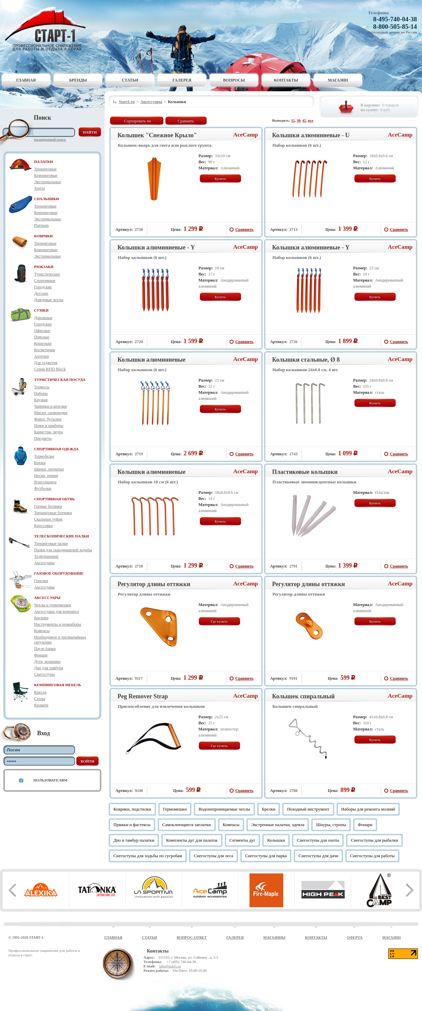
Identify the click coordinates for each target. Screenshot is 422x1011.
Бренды (78, 80)
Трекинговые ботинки (53, 512)
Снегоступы (44, 674)
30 (298, 120)
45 (304, 120)
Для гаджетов (45, 362)
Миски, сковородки (51, 412)
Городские (43, 287)
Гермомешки (175, 809)
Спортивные (44, 280)
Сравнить (186, 121)
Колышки (276, 840)
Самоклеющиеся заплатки (186, 824)
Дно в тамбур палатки (133, 840)
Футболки (42, 488)
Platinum (41, 225)
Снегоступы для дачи (318, 855)
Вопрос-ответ (192, 937)
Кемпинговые (45, 175)
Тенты (39, 188)
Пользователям (50, 780)
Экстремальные (47, 181)
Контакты (286, 80)
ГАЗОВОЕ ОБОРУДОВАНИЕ (59, 573)
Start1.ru (127, 101)
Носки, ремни (46, 475)
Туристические (47, 274)
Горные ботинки (48, 506)
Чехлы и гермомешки (52, 605)
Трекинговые (45, 169)
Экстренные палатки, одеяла (277, 824)
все (310, 120)
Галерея (182, 80)
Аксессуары (44, 562)
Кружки (41, 400)
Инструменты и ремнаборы (57, 624)
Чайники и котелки (50, 406)
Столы (39, 698)
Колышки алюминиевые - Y (156, 247)
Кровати (41, 705)
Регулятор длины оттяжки (153, 584)
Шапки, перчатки (49, 469)
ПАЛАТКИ (43, 162)
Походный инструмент (308, 809)
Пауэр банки (45, 648)
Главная (26, 80)
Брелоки (41, 618)
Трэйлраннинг (46, 556)
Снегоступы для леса (213, 855)
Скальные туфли (48, 519)
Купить (220, 178)
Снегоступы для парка (266, 855)
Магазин (338, 80)
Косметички (44, 349)
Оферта (355, 937)
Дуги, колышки (47, 661)
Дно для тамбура (48, 668)
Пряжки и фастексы (132, 824)
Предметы (43, 438)
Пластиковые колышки (305, 471)
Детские (41, 293)
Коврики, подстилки (132, 809)
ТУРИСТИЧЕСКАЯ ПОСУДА (59, 380)
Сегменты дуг (243, 840)
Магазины (274, 937)
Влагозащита (45, 482)
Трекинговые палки (51, 543)
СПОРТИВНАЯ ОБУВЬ (54, 499)
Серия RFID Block (49, 369)
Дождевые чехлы (48, 299)
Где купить (219, 621)
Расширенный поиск (50, 139)
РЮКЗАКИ (43, 267)
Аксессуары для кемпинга (56, 611)
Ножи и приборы (48, 425)
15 (293, 120)
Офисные (42, 330)
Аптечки (41, 356)
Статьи (130, 80)
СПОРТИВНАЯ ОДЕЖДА (56, 449)
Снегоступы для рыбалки (374, 840)
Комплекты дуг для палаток (192, 840)
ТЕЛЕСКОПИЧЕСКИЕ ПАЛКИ (61, 536)
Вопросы (234, 80)
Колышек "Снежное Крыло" (157, 135)
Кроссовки (43, 525)
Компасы (42, 630)
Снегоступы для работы (372, 855)
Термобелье (44, 456)
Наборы (41, 393)
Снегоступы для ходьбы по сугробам (147, 855)
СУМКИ (41, 310)
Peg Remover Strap (142, 696)
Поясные (41, 337)
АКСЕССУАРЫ (47, 598)
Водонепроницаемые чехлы (224, 809)
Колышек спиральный (303, 696)
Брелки (268, 809)
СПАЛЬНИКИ (46, 199)
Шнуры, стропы (331, 824)
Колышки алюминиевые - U (310, 135)
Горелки (41, 580)
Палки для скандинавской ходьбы (63, 550)
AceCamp (245, 134)
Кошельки (43, 343)
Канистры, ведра (48, 432)
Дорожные (43, 317)
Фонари (41, 655)
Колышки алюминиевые (151, 359)
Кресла (40, 692)
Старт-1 (48, 29)
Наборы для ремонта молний (368, 809)
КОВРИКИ (43, 236)
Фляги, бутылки (47, 419)
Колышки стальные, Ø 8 (306, 359)
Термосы (41, 387)
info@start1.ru (170, 966)
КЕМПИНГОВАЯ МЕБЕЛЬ (57, 685)
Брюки (40, 462)
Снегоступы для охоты (318, 840)
